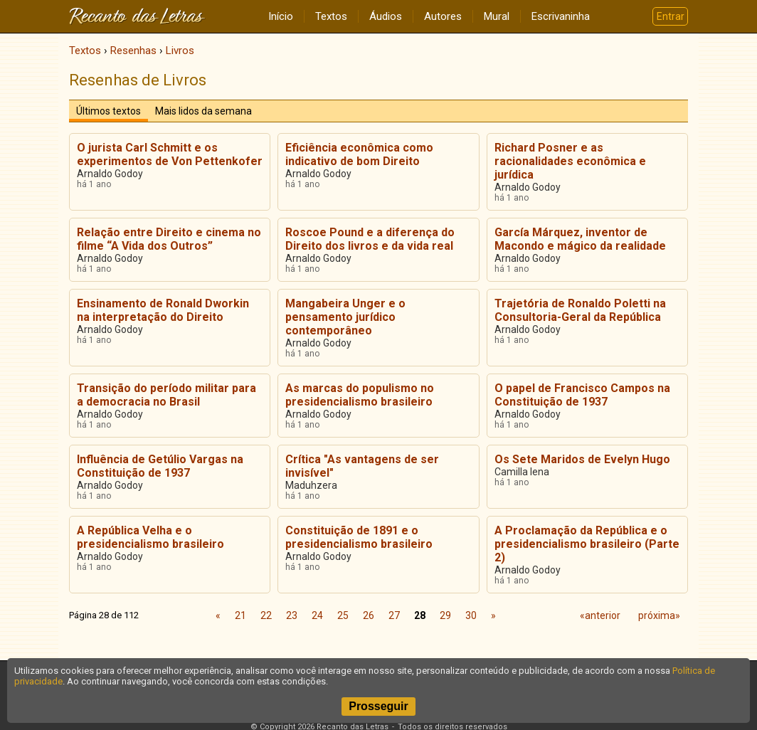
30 (471, 615)
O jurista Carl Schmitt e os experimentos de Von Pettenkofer (170, 154)
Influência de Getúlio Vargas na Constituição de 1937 (160, 466)
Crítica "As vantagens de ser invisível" (362, 466)
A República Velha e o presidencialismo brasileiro (150, 537)
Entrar (670, 16)
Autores (443, 16)
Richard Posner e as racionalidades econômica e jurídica (570, 161)
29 (445, 615)
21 (240, 615)
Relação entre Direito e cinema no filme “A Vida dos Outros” (169, 239)
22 (266, 615)
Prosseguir (378, 706)
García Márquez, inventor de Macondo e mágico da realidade (580, 239)
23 (291, 615)
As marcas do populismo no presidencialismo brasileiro (359, 394)
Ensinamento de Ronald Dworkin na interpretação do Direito (163, 310)
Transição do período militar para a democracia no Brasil (166, 394)
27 (394, 615)
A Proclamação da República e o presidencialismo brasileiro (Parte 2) (586, 544)
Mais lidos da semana (203, 111)
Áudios (385, 16)
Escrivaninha (560, 16)
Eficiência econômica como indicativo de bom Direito (359, 154)
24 (317, 615)
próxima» (659, 615)
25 (343, 615)
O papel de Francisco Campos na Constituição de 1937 (582, 394)
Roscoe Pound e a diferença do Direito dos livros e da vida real (370, 239)
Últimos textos (108, 111)
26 (368, 615)
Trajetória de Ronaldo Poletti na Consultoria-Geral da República (580, 310)
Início (280, 16)
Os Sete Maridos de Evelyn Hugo (582, 459)
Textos (331, 16)
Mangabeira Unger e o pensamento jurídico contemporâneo (345, 317)
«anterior (600, 615)
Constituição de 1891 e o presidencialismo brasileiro (359, 537)
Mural (496, 16)
